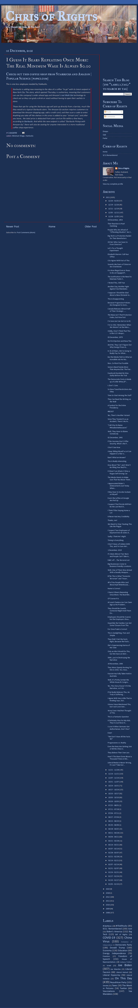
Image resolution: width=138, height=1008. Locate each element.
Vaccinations (109, 991)
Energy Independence (114, 953)
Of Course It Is (113, 599)
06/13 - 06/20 (113, 821)
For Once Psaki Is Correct (117, 629)
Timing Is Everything (116, 540)
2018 (108, 893)
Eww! (110, 733)
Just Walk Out (67, 95)
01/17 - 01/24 (113, 876)
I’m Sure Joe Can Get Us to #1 (119, 321)
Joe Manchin (116, 969)
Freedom (106, 956)
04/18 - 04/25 (113, 829)
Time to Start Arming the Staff (119, 395)
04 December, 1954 (115, 220)
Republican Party (118, 982)
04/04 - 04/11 (113, 837)
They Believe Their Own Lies (118, 753)
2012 (108, 897)
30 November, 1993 (115, 664)
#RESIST (111, 412)
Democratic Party (123, 945)
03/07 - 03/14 (113, 849)
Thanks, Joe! (112, 520)
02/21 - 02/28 (113, 857)
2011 (108, 901)
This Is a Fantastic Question (118, 717)
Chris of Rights (51, 16)
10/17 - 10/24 (113, 790)
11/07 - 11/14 (113, 778)
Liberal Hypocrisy (111, 975)
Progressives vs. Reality (117, 743)
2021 (108, 198)
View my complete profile (113, 184)
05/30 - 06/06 (113, 825)
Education (122, 950)
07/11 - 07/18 (113, 809)
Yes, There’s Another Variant (119, 415)
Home (52, 226)
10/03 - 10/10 (113, 798)
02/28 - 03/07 (113, 853)
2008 (108, 913)
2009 (108, 909)
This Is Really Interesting (117, 461)
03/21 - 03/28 (113, 841)
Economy (107, 950)
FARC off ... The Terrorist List (118, 560)
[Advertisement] (117, 60)
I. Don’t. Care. (113, 386)
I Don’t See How (114, 448)
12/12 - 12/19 (113, 209)
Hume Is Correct (114, 589)
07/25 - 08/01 (113, 805)
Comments (109, 117)
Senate (105, 986)
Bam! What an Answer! (117, 458)
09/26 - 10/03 (113, 802)
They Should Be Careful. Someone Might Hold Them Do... (119, 611)
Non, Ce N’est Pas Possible (118, 363)
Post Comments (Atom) (26, 233)
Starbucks (28, 121)
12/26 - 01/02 (113, 201)
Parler (105, 138)
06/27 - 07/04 (113, 817)
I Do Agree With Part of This (118, 261)
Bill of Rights (121, 935)
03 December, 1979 (115, 337)
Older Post (91, 226)
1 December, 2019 (115, 550)
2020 (108, 889)
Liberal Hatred (122, 972)
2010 (108, 905)
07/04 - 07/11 (113, 813)
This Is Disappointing (116, 299)
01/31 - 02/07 (113, 868)
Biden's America (114, 931)
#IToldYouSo (121, 926)
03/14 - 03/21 (113, 845)
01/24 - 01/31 (113, 872)
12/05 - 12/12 (113, 213)
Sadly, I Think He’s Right (117, 537)
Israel (109, 966)
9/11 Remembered (110, 155)
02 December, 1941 (115, 438)
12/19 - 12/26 (113, 205)
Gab (104, 135)
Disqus (105, 132)
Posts (107, 112)
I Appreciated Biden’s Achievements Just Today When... (118, 486)
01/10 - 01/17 (113, 880)
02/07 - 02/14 (113, 865)
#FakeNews (107, 926)
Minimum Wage (18, 136)
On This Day (123, 978)
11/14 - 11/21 (113, 774)
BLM (130, 929)
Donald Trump (117, 948)
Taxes (114, 985)
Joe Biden (125, 965)
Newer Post (12, 226)
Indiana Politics (126, 962)
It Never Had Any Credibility (118, 517)
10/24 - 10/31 (113, 786)
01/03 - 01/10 (113, 884)
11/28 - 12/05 (113, 217)
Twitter (123, 988)
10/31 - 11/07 (113, 782)
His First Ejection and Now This (119, 341)
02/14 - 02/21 (113, 861)
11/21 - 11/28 (113, 770)
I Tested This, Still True (116, 283)
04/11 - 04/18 (113, 833)
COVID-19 (109, 937)
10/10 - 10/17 (113, 794)
